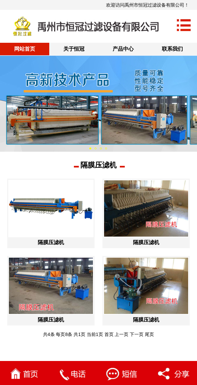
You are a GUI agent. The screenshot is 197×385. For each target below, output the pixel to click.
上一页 (121, 334)
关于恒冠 (73, 49)
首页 (109, 334)
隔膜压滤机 (98, 165)
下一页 (136, 334)
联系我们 (172, 49)
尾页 (149, 334)
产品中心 (123, 49)
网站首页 (24, 49)
